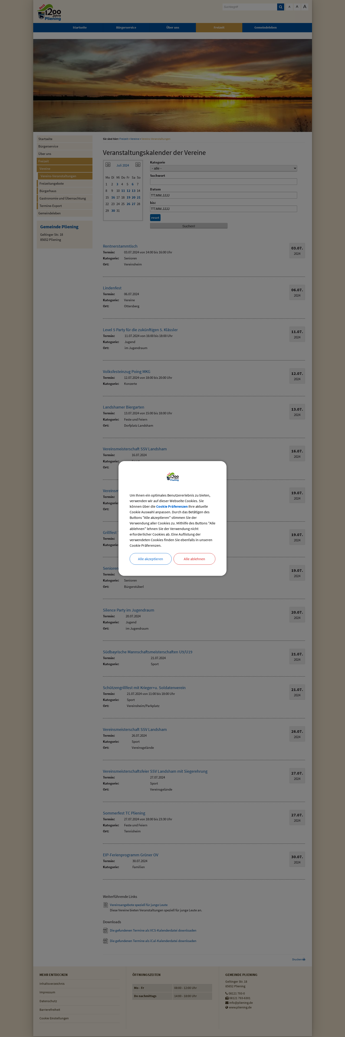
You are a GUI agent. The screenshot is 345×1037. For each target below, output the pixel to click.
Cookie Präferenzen (172, 506)
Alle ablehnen (194, 559)
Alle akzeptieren (150, 559)
